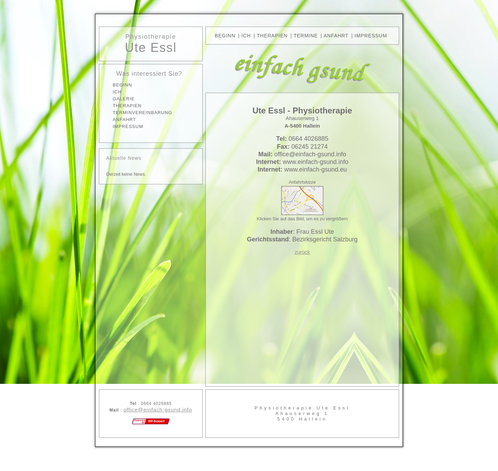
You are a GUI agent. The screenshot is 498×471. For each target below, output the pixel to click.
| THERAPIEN (270, 35)
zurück (302, 252)
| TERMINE (304, 35)
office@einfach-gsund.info (157, 410)
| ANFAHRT (335, 35)
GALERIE (124, 98)
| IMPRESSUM (369, 35)
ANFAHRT (124, 119)
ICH (117, 91)
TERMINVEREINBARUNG (142, 112)
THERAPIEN (127, 105)
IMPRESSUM (128, 126)
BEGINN (122, 84)
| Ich (244, 35)
